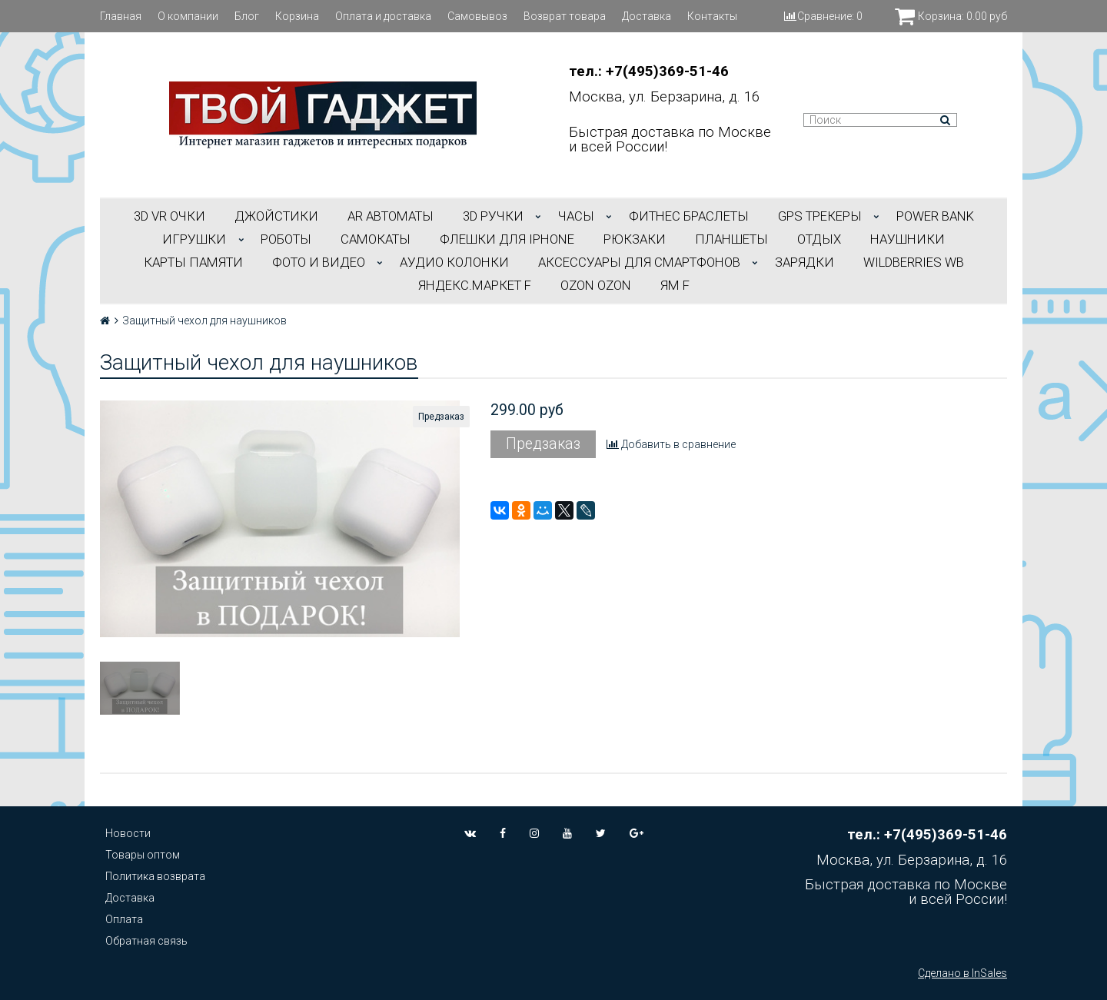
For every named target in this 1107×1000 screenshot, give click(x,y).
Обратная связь (146, 941)
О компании (188, 16)
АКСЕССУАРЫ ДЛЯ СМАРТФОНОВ (639, 262)
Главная (120, 16)
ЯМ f (675, 285)
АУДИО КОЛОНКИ (454, 262)
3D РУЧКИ (493, 216)
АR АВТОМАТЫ (390, 216)
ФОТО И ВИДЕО (318, 262)
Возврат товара (565, 16)
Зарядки (804, 262)
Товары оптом (142, 855)
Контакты (712, 16)
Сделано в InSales (962, 973)
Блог (246, 16)
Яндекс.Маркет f (474, 285)
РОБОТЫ (286, 239)
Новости (128, 833)
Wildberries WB (913, 262)
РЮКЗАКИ (634, 239)
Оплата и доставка (383, 16)
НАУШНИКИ (907, 239)
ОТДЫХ (819, 239)
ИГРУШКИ (194, 239)
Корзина (297, 16)
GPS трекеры (820, 216)
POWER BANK (935, 216)
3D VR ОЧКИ (169, 216)
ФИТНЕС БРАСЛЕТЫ (689, 216)
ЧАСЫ (576, 216)
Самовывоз (477, 16)
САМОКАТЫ (376, 239)
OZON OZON (595, 285)
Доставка (646, 16)
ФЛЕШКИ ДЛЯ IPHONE (507, 239)
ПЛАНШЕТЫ (731, 239)
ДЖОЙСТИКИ (276, 216)
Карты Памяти (193, 262)
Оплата (124, 919)
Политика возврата (155, 876)
